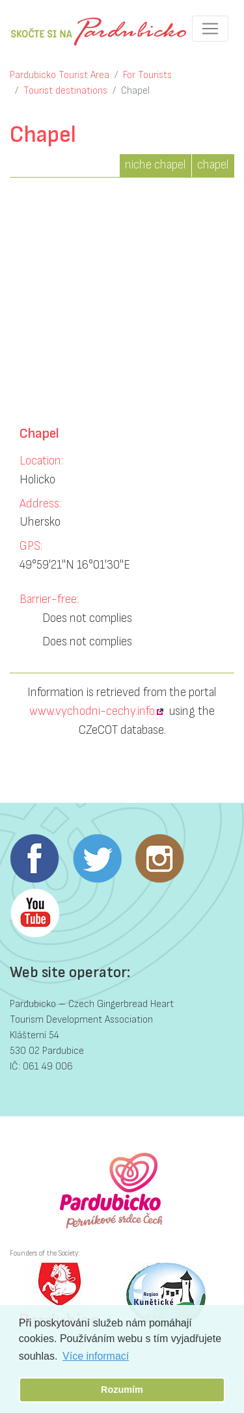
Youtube (34, 913)
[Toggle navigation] (210, 29)
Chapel (135, 91)
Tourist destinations (65, 91)
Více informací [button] (95, 1356)
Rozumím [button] (122, 1389)
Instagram (159, 858)
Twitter (97, 858)
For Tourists (147, 75)
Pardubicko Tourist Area (59, 75)
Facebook (34, 858)
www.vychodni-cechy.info (92, 711)
